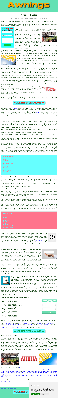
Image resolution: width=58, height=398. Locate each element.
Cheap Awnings (10, 371)
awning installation (23, 350)
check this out (38, 240)
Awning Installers (16, 374)
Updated (11, 388)
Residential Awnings (28, 374)
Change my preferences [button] (44, 394)
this (19, 237)
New (8, 388)
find (5, 338)
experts (49, 348)
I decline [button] (37, 394)
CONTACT (49, 11)
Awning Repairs (20, 376)
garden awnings (22, 291)
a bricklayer (15, 327)
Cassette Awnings (47, 375)
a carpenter (9, 323)
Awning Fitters (44, 372)
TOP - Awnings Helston (7, 381)
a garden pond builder (12, 324)
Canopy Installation (28, 371)
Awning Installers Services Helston (15, 297)
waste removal (44, 324)
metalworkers (51, 323)
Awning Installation (47, 369)
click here (14, 239)
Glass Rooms (18, 371)
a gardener (30, 324)
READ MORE (44, 209)
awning (42, 112)
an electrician (24, 323)
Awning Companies (35, 369)
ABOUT (45, 11)
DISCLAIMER (54, 11)
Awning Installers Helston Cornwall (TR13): (13, 21)
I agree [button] (33, 394)
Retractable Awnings (15, 369)
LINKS (42, 11)
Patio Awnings (48, 374)
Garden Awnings (26, 369)
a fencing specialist (33, 321)
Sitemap (2, 388)
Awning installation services (43, 342)
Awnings (7, 369)
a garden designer (43, 326)
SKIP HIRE (38, 323)
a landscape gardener (25, 326)
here (43, 239)
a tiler (18, 321)
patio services (51, 321)
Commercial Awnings (23, 372)
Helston (40, 106)
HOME (39, 11)
